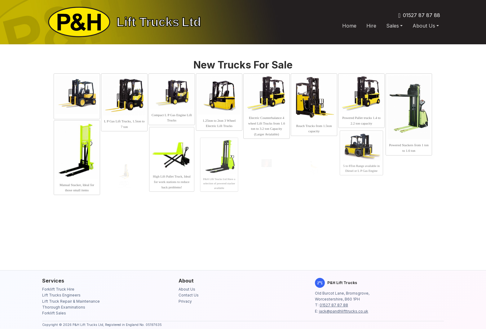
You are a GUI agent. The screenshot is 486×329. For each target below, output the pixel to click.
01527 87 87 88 (421, 15)
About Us (424, 26)
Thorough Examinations (63, 307)
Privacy (185, 301)
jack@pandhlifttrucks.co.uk (343, 311)
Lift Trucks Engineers (61, 295)
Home (349, 26)
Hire (371, 26)
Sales (392, 26)
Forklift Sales (54, 313)
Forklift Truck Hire (58, 289)
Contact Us (189, 295)
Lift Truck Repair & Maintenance (71, 301)
